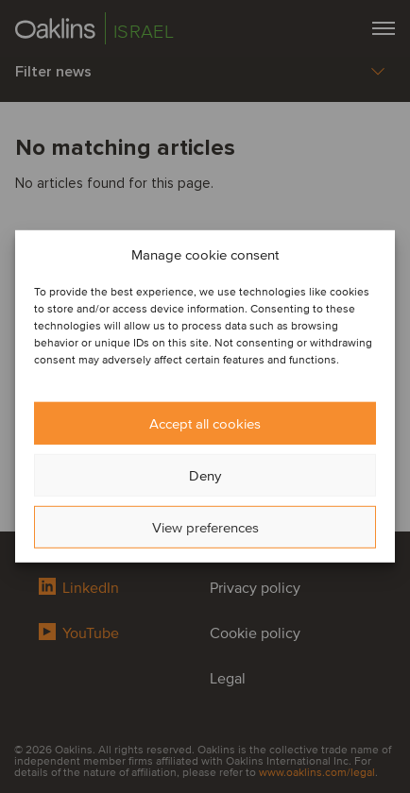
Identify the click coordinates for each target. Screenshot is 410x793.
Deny (205, 475)
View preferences (205, 527)
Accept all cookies (205, 423)
